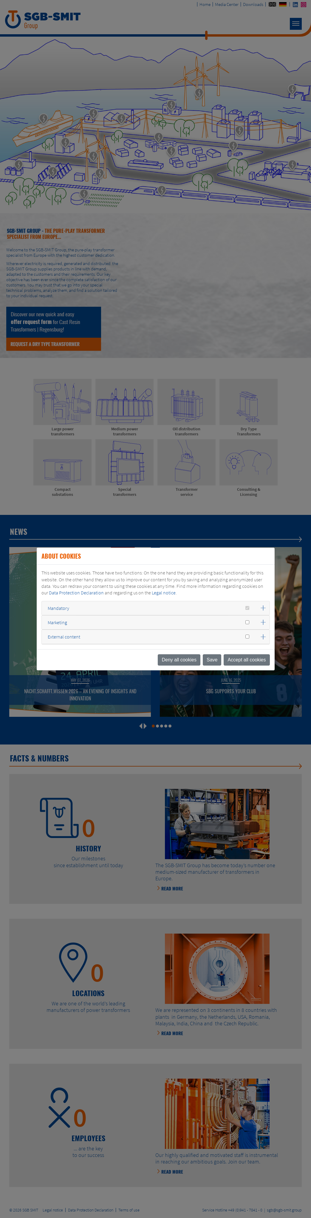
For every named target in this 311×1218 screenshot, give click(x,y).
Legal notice (164, 593)
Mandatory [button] (58, 608)
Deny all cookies (179, 659)
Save (212, 659)
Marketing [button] (57, 622)
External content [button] (64, 637)
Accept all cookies (247, 659)
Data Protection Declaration (76, 593)
